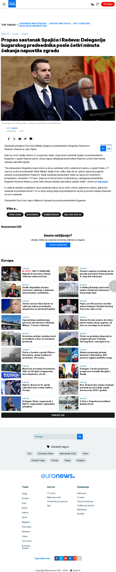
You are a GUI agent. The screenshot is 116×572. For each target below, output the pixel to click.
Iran (29, 459)
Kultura (25, 515)
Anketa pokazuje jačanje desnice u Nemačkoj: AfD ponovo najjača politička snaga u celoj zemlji (96, 360)
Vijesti (14, 130)
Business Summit (29, 543)
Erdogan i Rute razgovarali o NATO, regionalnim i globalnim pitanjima (38, 409)
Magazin (26, 523)
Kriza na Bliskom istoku (33, 26)
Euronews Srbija (45, 459)
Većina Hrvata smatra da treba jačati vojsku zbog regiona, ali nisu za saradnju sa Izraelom (96, 328)
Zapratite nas (44, 553)
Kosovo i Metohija (60, 23)
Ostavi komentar (58, 250)
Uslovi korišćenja (85, 507)
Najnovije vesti (54, 503)
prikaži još (58, 420)
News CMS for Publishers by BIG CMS (58, 568)
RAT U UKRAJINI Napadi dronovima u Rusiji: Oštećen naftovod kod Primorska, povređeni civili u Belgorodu (37, 279)
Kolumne (26, 531)
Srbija (24, 498)
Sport (24, 519)
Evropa (15, 34)
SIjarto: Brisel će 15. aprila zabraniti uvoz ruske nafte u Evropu (37, 393)
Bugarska (32, 220)
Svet (24, 507)
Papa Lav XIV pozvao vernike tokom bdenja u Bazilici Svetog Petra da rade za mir (96, 312)
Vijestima (11, 187)
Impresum (81, 498)
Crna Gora (15, 220)
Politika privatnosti (85, 511)
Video (25, 535)
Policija (54, 466)
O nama (80, 503)
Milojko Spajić (72, 220)
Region (25, 34)
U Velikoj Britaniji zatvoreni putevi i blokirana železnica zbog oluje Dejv (94, 295)
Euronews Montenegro (33, 23)
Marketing (82, 515)
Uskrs (85, 459)
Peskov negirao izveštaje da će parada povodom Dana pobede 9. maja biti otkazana (97, 279)
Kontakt (80, 519)
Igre (49, 511)
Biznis (24, 511)
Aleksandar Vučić (68, 459)
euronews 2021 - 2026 (57, 565)
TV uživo (51, 498)
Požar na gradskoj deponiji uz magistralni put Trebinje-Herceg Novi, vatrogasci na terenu (96, 344)
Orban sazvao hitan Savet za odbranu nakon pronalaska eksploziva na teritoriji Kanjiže (38, 312)
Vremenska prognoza (57, 507)
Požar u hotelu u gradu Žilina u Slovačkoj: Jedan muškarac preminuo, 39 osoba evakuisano (38, 360)
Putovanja (26, 527)
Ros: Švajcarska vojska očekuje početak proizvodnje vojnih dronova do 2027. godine (97, 393)
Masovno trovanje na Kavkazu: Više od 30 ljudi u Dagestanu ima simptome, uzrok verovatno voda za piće (38, 377)
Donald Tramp (38, 466)
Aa (101, 150)
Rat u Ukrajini (81, 23)
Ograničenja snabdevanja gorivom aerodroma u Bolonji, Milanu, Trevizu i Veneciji (38, 328)
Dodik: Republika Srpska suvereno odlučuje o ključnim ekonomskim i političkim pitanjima (38, 295)
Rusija (67, 466)
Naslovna (5, 34)
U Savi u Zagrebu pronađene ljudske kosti (95, 408)
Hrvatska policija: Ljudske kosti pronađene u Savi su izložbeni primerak (39, 344)
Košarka (80, 466)
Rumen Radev (51, 220)
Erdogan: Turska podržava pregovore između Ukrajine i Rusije (95, 377)
